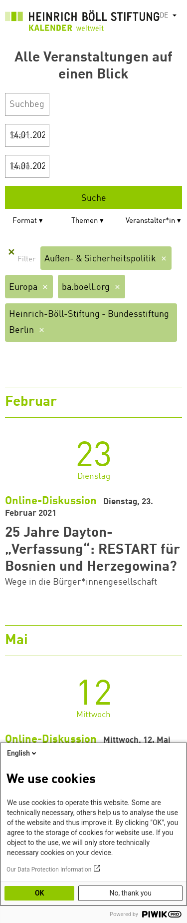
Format (24, 221)
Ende (20, 166)
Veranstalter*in (150, 221)
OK (39, 893)
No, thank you (130, 893)
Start (20, 135)
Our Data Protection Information (48, 869)
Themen (84, 221)
